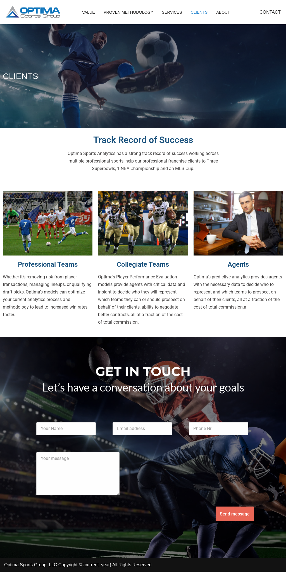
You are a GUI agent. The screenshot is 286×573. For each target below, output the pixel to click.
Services (172, 12)
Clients (199, 12)
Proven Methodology (128, 12)
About (224, 12)
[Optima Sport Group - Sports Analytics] (32, 12)
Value (88, 12)
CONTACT (270, 12)
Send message (235, 515)
